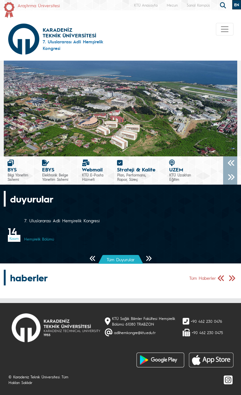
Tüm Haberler (202, 278)
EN (236, 4)
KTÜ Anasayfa (146, 5)
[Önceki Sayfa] (92, 259)
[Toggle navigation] (224, 29)
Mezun (172, 5)
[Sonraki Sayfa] (148, 259)
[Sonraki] (230, 177)
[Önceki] (230, 163)
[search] (223, 4)
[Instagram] (228, 379)
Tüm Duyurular (121, 259)
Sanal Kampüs (198, 5)
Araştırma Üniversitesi (39, 5)
